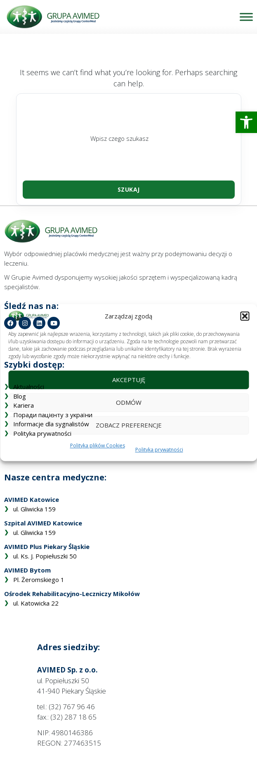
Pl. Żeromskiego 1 (38, 579)
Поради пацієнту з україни (52, 415)
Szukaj (129, 189)
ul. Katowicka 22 (36, 603)
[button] (246, 122)
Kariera (23, 405)
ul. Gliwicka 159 (34, 509)
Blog (19, 396)
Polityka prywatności (42, 433)
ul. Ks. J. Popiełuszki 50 (45, 556)
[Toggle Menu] (246, 17)
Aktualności (28, 386)
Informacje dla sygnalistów (51, 424)
